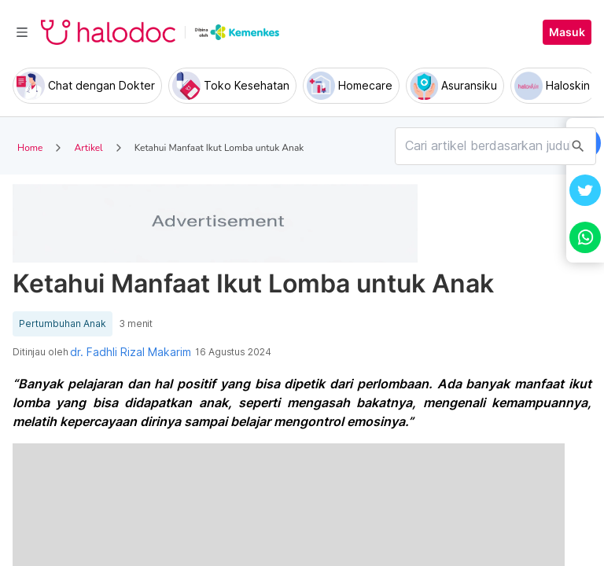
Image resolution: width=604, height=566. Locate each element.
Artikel (88, 148)
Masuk (567, 32)
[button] (585, 190)
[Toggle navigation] (22, 32)
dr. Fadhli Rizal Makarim (130, 352)
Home (29, 148)
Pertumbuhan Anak (62, 323)
